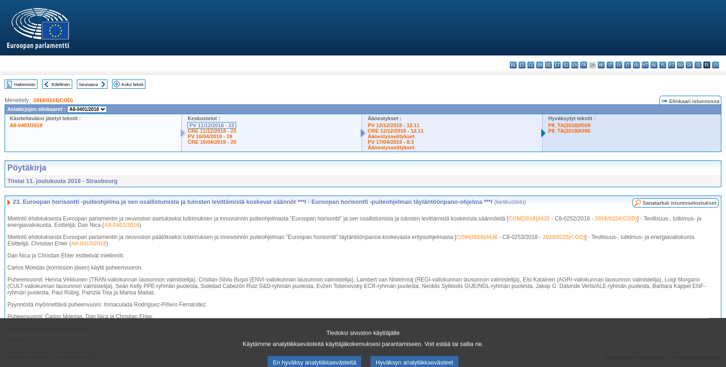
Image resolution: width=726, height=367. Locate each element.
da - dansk (539, 64)
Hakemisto (24, 84)
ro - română (680, 64)
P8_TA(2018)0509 (569, 125)
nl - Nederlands (654, 64)
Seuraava (88, 84)
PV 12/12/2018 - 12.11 (393, 125)
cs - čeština (530, 64)
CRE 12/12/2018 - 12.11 (396, 131)
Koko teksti (133, 84)
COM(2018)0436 (476, 237)
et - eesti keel (557, 64)
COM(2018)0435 (529, 218)
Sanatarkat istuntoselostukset (679, 203)
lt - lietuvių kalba (627, 64)
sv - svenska (715, 64)
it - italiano (610, 64)
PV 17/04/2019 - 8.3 (391, 142)
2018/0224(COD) (53, 100)
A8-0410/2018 (88, 243)
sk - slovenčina (689, 64)
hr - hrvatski (601, 64)
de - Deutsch (548, 64)
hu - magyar (636, 64)
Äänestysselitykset (391, 136)
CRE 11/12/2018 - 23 (212, 131)
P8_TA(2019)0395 (569, 131)
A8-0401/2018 (26, 125)
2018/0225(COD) (564, 237)
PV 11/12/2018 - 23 (211, 125)
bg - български (513, 64)
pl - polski (662, 64)
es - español (522, 64)
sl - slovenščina (698, 64)
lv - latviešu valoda (618, 64)
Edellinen (60, 84)
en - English (574, 64)
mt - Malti (645, 64)
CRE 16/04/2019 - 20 (212, 142)
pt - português (671, 64)
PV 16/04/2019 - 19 (210, 136)
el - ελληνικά (566, 64)
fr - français (583, 64)
